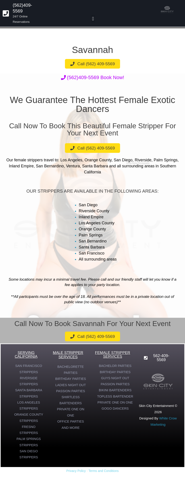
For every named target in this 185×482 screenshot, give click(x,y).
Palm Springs (91, 235)
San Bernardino (93, 241)
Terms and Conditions (103, 473)
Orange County (92, 229)
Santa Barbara (92, 247)
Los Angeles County (96, 223)
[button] (93, 18)
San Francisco (91, 253)
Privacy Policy (76, 473)
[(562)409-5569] (5, 13)
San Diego (88, 205)
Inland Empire (91, 217)
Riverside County (94, 211)
